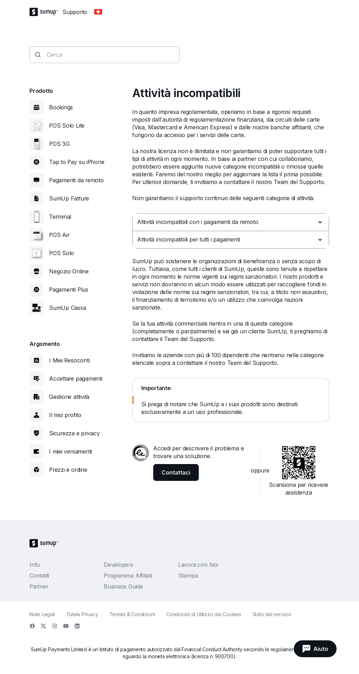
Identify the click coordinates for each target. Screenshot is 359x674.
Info (34, 564)
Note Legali (42, 614)
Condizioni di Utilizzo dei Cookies (203, 614)
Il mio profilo (65, 414)
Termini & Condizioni (132, 614)
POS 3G (59, 143)
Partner (38, 586)
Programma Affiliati (128, 575)
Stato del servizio (271, 614)
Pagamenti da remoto (76, 180)
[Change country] (98, 12)
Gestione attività (69, 396)
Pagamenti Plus (68, 289)
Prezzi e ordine (68, 469)
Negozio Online (69, 271)
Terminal (60, 216)
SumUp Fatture (69, 198)
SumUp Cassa (67, 307)
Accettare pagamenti (75, 378)
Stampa (188, 575)
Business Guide (123, 586)
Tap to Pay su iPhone (76, 161)
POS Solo (61, 253)
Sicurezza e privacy (74, 433)
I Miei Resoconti (69, 360)
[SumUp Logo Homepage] (45, 12)
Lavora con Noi (198, 564)
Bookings (61, 107)
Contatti (39, 575)
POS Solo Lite (66, 125)
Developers (118, 564)
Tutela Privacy (82, 614)
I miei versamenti (70, 451)
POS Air (59, 234)
